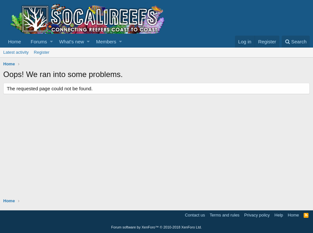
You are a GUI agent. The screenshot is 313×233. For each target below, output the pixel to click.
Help (279, 215)
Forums (39, 41)
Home (14, 41)
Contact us (195, 215)
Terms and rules (224, 215)
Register (41, 52)
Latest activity (16, 52)
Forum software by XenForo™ (156, 227)
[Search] (296, 42)
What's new (71, 41)
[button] (51, 42)
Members (106, 41)
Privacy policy (257, 215)
